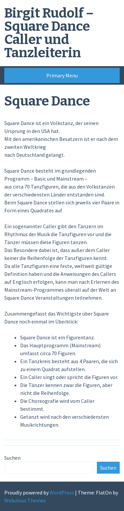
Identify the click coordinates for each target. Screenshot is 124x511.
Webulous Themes (25, 500)
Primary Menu (62, 75)
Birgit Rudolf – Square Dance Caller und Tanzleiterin (49, 33)
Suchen (12, 457)
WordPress (62, 492)
